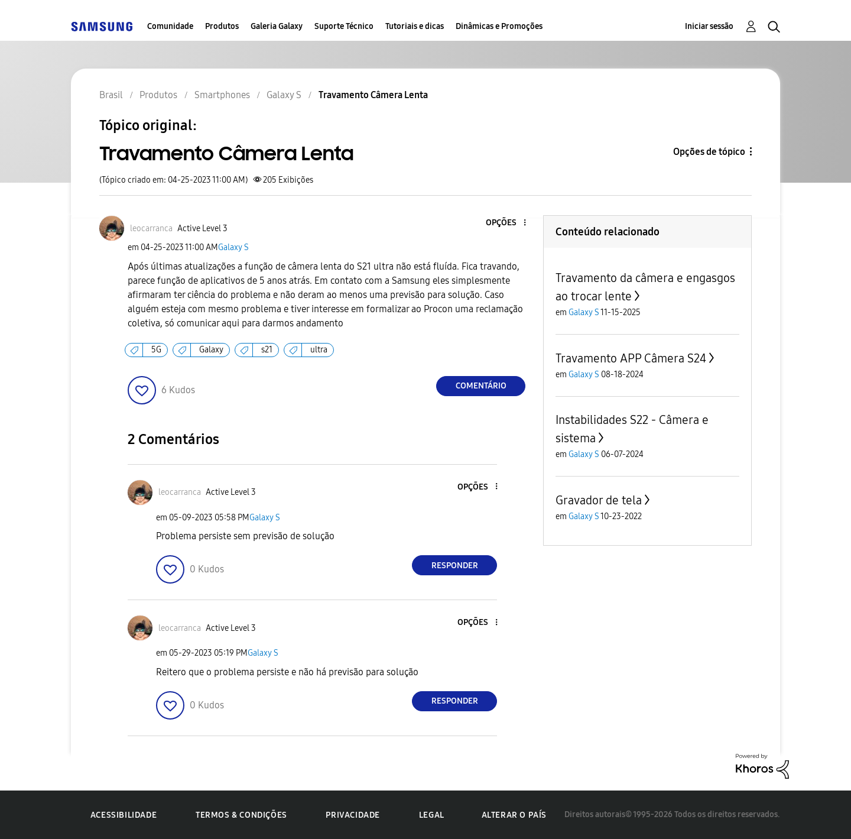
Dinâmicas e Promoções (499, 26)
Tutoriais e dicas (414, 26)
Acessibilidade (123, 815)
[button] (505, 223)
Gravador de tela (599, 500)
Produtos (222, 26)
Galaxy (211, 350)
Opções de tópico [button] (709, 151)
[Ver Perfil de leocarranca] (151, 228)
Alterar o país (514, 815)
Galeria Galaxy (277, 26)
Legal (431, 815)
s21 (266, 350)
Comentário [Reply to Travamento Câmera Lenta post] (481, 386)
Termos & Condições (241, 815)
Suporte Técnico (343, 26)
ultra (318, 350)
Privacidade (353, 815)
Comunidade (170, 26)
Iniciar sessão (709, 26)
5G (156, 350)
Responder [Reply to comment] (454, 566)
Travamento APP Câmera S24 (631, 358)
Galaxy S (233, 247)
